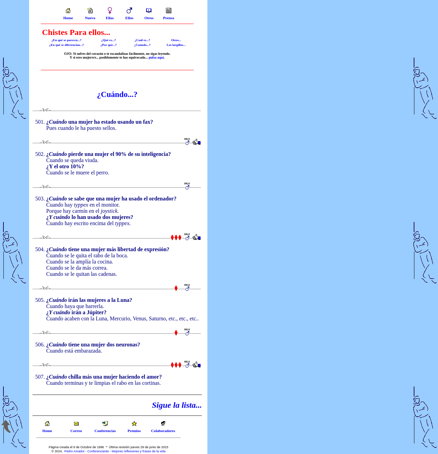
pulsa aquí (156, 57)
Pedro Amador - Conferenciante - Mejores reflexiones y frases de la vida (115, 451)
